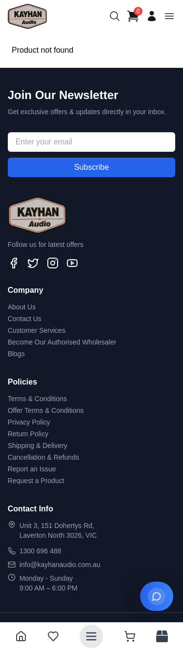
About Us (22, 307)
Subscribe (91, 167)
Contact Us (24, 319)
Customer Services (36, 330)
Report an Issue (32, 469)
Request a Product (36, 481)
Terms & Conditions (37, 399)
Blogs (16, 354)
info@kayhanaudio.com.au (60, 565)
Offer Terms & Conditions (46, 410)
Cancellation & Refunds (43, 457)
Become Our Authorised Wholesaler (62, 342)
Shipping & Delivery (37, 445)
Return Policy (28, 434)
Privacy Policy (29, 422)
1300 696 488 (40, 551)
